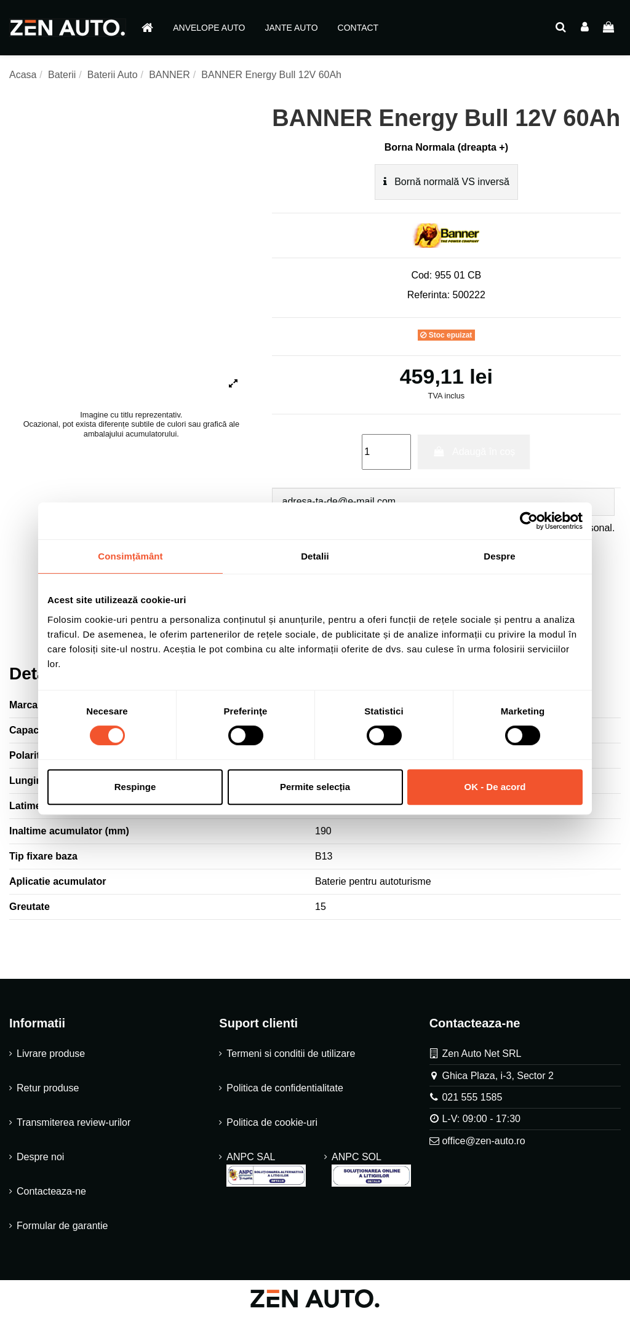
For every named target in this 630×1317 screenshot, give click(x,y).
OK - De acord (494, 786)
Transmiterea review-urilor (73, 1122)
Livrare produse (51, 1053)
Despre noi (40, 1157)
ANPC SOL (371, 1169)
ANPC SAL (266, 1169)
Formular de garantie (62, 1225)
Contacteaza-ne (51, 1191)
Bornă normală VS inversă (446, 181)
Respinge (135, 786)
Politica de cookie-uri (271, 1122)
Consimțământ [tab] (130, 556)
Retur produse (48, 1088)
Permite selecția (315, 786)
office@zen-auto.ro (483, 1141)
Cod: (421, 275)
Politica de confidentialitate (284, 1088)
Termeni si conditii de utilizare (290, 1053)
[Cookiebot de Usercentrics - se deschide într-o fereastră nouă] (529, 521)
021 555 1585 (472, 1097)
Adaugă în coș (474, 451)
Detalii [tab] (315, 556)
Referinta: (428, 295)
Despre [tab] (499, 556)
